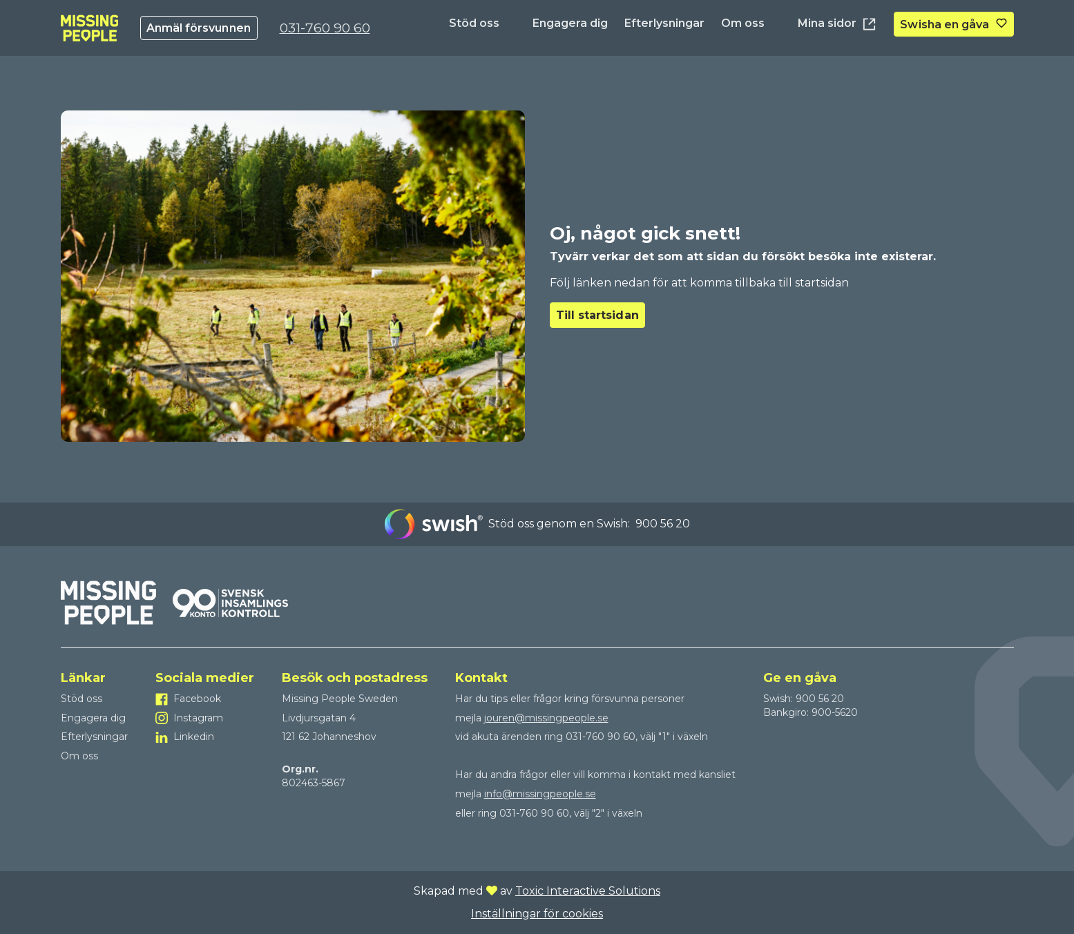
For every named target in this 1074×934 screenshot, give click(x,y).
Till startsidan (597, 315)
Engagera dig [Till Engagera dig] (570, 23)
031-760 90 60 (325, 27)
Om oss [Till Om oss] (743, 23)
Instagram (198, 718)
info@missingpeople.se (540, 794)
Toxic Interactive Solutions (587, 890)
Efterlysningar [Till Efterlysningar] (664, 23)
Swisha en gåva (944, 24)
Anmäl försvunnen (198, 28)
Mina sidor (837, 24)
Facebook (197, 698)
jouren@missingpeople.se (546, 718)
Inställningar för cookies (537, 913)
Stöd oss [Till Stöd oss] (474, 23)
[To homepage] (89, 28)
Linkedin (193, 736)
